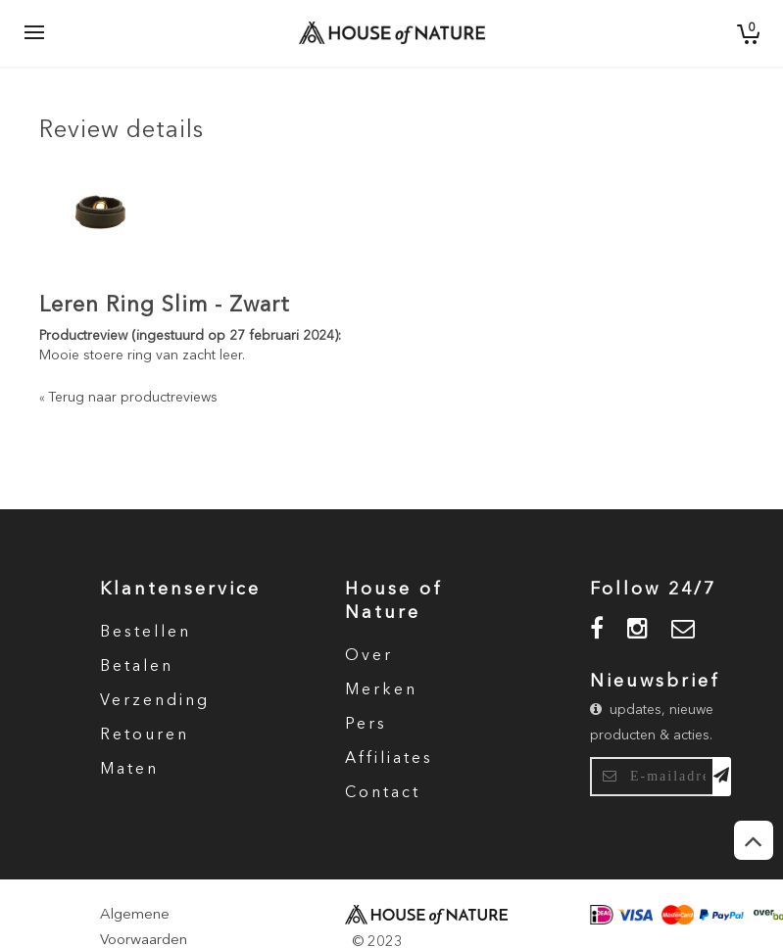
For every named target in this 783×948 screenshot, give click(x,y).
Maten (129, 770)
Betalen (136, 667)
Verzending (155, 701)
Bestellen (145, 632)
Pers (366, 725)
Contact (382, 793)
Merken (381, 690)
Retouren (144, 735)
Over (369, 656)
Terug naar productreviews (128, 397)
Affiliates (389, 759)
